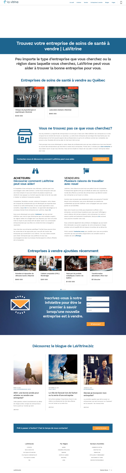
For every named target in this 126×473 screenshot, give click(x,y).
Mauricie (64, 452)
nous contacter (105, 146)
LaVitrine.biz (17, 470)
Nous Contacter (29, 449)
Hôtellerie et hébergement (97, 455)
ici (25, 208)
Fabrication (97, 452)
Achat (15, 389)
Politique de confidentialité (29, 455)
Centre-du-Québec (64, 455)
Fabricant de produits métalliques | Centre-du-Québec (75, 276)
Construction (97, 449)
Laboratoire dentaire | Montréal (60, 110)
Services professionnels (97, 460)
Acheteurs (38, 214)
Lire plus (16, 409)
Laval (63, 460)
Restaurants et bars (97, 457)
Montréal (63, 457)
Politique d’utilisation (29, 452)
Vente (29, 389)
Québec (64, 447)
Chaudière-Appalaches (64, 449)
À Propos (29, 447)
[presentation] (97, 316)
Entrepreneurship (22, 389)
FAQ (29, 460)
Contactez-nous (79, 231)
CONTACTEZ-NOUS (100, 159)
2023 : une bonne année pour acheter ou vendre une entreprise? (26, 395)
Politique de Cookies (29, 457)
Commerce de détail (97, 447)
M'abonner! (96, 324)
